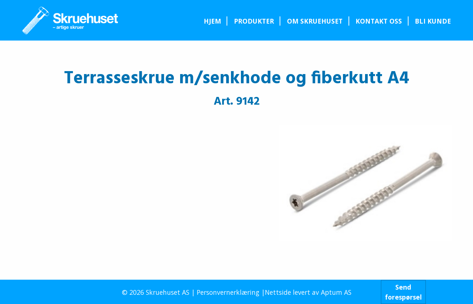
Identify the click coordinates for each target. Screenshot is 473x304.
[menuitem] (212, 21)
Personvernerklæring (228, 292)
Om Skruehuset (315, 21)
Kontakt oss (378, 21)
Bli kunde (433, 21)
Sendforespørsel (403, 292)
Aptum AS (336, 292)
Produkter (254, 21)
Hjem (212, 21)
